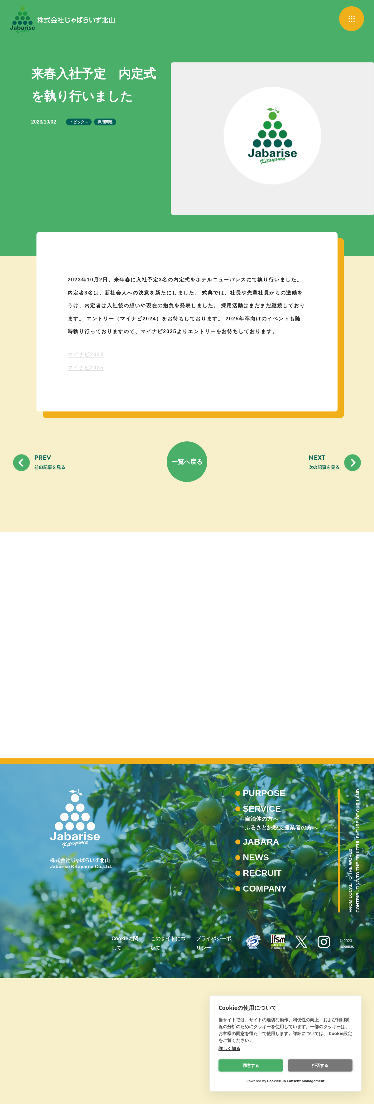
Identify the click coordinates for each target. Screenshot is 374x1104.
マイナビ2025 (86, 367)
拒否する (320, 1065)
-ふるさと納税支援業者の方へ (280, 953)
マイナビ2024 (86, 354)
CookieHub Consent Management (295, 1080)
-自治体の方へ (260, 944)
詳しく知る (229, 1048)
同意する (251, 1065)
